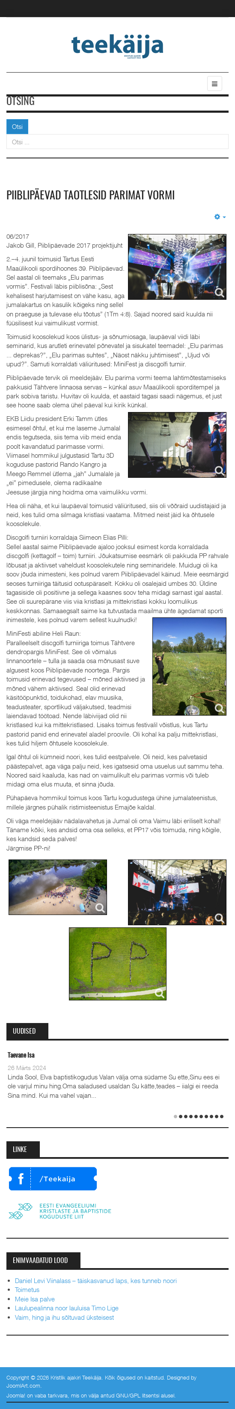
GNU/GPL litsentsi (137, 1395)
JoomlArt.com (23, 1385)
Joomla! (15, 1395)
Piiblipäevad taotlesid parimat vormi (90, 196)
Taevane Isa (21, 1055)
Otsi (17, 126)
